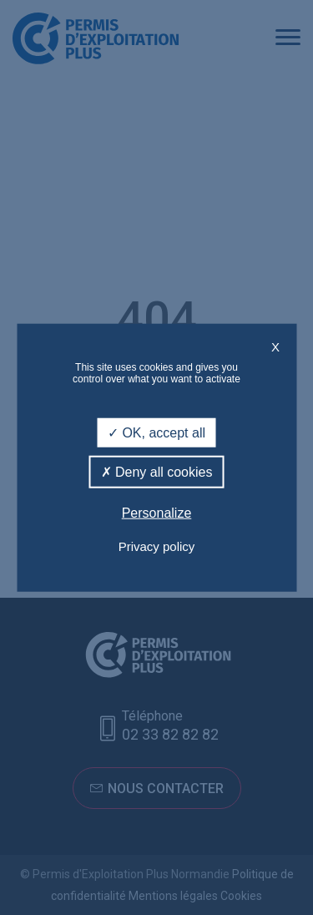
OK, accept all (156, 433)
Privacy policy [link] (157, 545)
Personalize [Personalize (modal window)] (157, 513)
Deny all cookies (157, 472)
